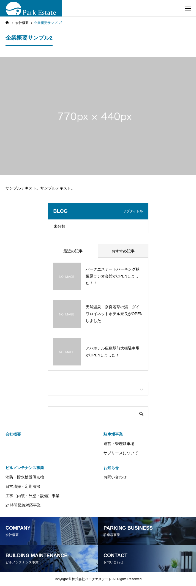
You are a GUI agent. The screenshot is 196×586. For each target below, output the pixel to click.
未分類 (59, 226)
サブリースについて (121, 453)
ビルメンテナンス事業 (25, 468)
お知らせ (111, 468)
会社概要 (13, 434)
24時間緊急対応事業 (23, 505)
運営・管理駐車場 (119, 443)
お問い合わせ (115, 477)
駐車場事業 (113, 434)
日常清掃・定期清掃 (23, 486)
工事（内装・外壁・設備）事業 (32, 496)
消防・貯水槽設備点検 (25, 477)
